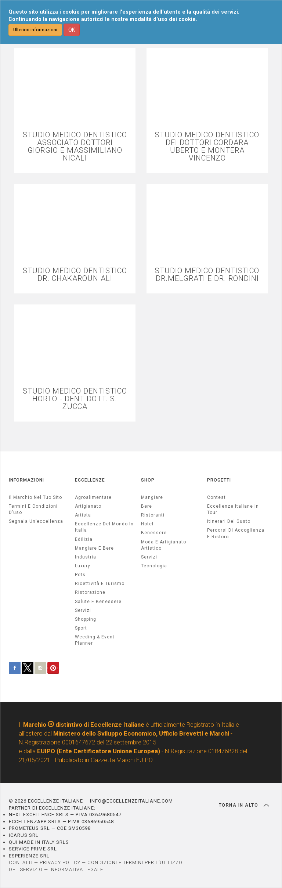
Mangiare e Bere (94, 548)
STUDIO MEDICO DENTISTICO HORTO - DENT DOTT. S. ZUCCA (75, 398)
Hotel (147, 523)
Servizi (149, 557)
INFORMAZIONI (26, 480)
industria (85, 557)
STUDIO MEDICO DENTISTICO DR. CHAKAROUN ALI (75, 274)
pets (80, 574)
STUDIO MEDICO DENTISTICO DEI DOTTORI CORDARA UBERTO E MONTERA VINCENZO (207, 146)
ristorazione (90, 592)
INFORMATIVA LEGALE (76, 869)
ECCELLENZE (90, 480)
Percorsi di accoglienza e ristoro (235, 533)
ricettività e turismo (99, 583)
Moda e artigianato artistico (163, 545)
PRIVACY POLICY (60, 862)
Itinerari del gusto (228, 521)
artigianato (88, 506)
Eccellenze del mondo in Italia (104, 527)
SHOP (148, 480)
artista (83, 515)
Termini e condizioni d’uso (33, 509)
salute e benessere (98, 601)
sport (81, 628)
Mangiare (152, 497)
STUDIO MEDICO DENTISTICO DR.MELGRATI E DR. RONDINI (207, 274)
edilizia (84, 539)
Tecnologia (154, 565)
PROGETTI (219, 480)
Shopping (85, 619)
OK (71, 30)
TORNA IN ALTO (244, 805)
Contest (216, 497)
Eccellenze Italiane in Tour (233, 509)
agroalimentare (93, 497)
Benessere (154, 532)
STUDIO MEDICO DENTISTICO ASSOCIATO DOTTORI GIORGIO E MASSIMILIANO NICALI (75, 146)
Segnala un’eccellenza (36, 521)
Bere (146, 506)
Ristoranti (152, 515)
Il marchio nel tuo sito (35, 497)
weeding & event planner (95, 640)
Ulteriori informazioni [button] (35, 29)
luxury (82, 565)
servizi (83, 610)
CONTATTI (21, 862)
